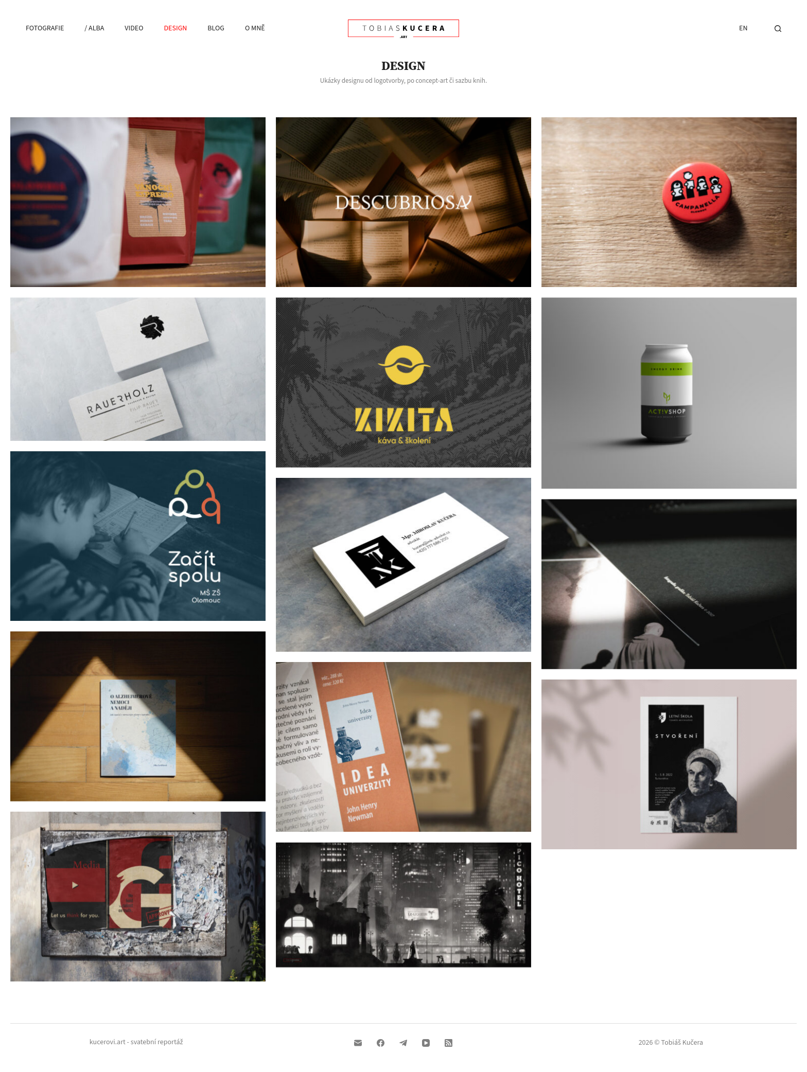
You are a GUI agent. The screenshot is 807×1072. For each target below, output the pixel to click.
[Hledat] (778, 28)
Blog (215, 28)
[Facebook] (380, 1043)
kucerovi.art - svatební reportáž (136, 1042)
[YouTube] (426, 1043)
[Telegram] (403, 1043)
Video (134, 28)
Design (175, 28)
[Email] (358, 1043)
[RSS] (448, 1043)
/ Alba (94, 28)
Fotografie (45, 28)
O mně (255, 28)
